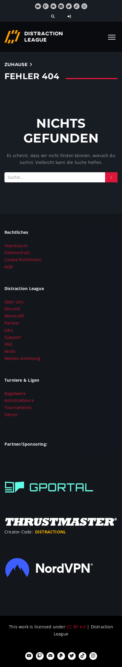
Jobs (8, 330)
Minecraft (14, 316)
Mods (10, 351)
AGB (8, 267)
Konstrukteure (19, 400)
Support (12, 337)
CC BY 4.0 (76, 627)
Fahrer (11, 414)
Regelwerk (15, 393)
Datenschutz (17, 252)
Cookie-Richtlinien (23, 259)
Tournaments (18, 407)
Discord (12, 308)
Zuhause (16, 64)
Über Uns (14, 302)
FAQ (8, 344)
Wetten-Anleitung (22, 358)
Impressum (16, 245)
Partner (12, 323)
